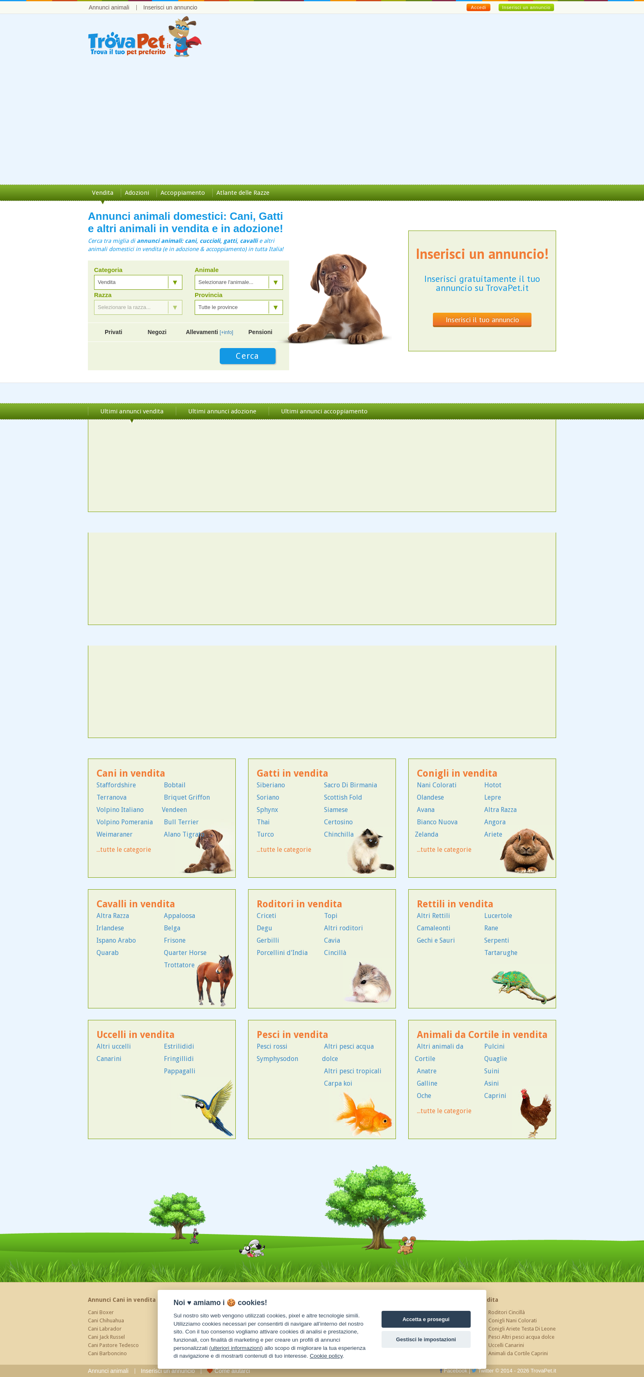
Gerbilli (268, 940)
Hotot (492, 785)
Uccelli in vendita (136, 1034)
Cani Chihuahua (106, 1320)
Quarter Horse (185, 953)
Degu (264, 928)
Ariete (493, 834)
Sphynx (267, 810)
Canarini (109, 1059)
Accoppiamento (183, 192)
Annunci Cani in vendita (122, 1299)
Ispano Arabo (116, 940)
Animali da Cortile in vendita (482, 1034)
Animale (206, 270)
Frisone (175, 940)
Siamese (336, 810)
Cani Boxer (101, 1312)
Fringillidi (179, 1059)
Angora (495, 822)
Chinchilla (339, 834)
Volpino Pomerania (125, 822)
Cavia (332, 940)
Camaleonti (434, 928)
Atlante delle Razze (242, 192)
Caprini (495, 1096)
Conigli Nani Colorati (512, 1320)
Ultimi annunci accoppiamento (324, 411)
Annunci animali (109, 7)
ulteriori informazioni (236, 1348)
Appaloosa (179, 916)
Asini (491, 1083)
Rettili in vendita (455, 904)
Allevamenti (209, 332)
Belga (172, 928)
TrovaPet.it (543, 1371)
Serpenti (496, 940)
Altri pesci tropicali (353, 1071)
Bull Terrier (181, 822)
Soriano (268, 797)
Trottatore (179, 965)
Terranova (111, 797)
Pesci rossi (272, 1046)
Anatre (427, 1071)
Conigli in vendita (457, 773)
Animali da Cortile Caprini (518, 1353)
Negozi (157, 332)
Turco (265, 834)
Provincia (209, 295)
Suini (491, 1071)
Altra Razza (500, 810)
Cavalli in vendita (136, 904)
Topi (331, 916)
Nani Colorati (437, 785)
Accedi (478, 7)
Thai (263, 822)
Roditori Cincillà (506, 1312)
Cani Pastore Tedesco (113, 1345)
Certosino (338, 822)
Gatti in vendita (292, 773)
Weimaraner (115, 834)
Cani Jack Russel (106, 1337)
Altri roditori (343, 928)
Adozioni (137, 192)
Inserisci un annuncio (170, 7)
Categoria (108, 270)
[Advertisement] (322, 122)
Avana (426, 810)
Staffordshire (116, 785)
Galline (427, 1083)
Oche (424, 1096)
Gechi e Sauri (436, 940)
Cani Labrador (105, 1329)
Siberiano (271, 785)
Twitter (483, 1371)
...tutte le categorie (124, 849)
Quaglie (495, 1059)
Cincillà (335, 953)
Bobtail (175, 785)
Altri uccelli (114, 1046)
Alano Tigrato (184, 834)
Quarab (108, 953)
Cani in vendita (131, 773)
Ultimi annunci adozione (222, 411)
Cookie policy (326, 1356)
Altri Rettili (433, 916)
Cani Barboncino (107, 1353)
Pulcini (494, 1046)
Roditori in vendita (299, 904)
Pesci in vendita (292, 1034)
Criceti (266, 916)
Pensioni (260, 332)
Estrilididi (179, 1046)
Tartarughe (501, 953)
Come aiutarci (228, 1371)
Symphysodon (277, 1059)
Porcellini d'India (282, 953)
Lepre (492, 797)
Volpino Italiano (120, 810)
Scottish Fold (343, 797)
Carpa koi (338, 1083)
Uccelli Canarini (506, 1345)
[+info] (226, 332)
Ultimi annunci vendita (131, 411)
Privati (113, 332)
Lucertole (498, 916)
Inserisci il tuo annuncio (482, 319)
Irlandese (110, 928)
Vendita (102, 192)
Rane (491, 928)
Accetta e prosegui (426, 1319)
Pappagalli (180, 1071)
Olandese (430, 797)
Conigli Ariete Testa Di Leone (522, 1329)
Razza (103, 295)
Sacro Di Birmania (350, 785)
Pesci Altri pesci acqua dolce (521, 1337)
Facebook (453, 1371)
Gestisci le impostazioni (426, 1339)
